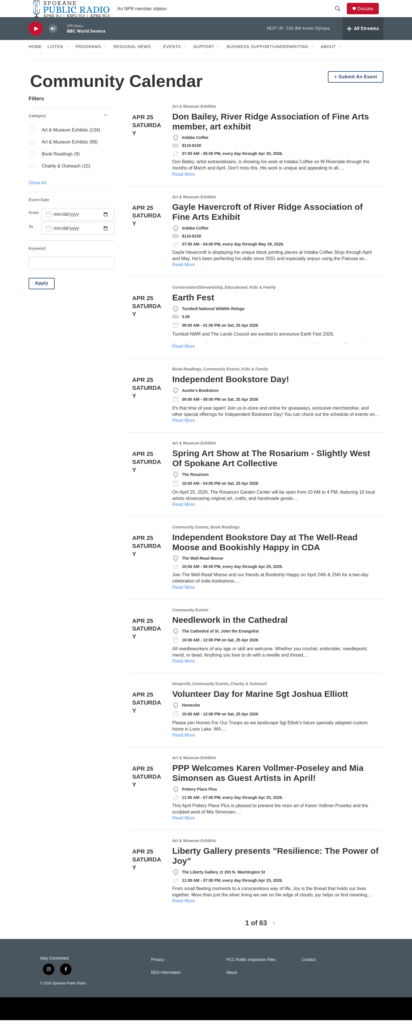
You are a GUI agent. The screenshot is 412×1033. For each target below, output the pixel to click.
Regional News (132, 59)
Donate (369, 15)
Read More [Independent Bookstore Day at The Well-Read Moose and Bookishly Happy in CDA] (183, 600)
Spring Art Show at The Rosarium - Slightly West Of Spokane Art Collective (271, 471)
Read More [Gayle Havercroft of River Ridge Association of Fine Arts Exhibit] (183, 277)
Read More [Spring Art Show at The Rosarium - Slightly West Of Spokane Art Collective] (183, 517)
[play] (35, 41)
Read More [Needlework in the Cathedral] (183, 673)
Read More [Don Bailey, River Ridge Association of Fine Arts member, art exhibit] (183, 187)
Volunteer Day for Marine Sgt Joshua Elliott (260, 706)
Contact (309, 972)
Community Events (221, 382)
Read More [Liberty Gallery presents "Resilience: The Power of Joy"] (183, 913)
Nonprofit (181, 697)
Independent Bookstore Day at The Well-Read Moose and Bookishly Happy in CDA (265, 555)
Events (172, 59)
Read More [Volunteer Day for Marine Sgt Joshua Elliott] (183, 747)
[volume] (53, 41)
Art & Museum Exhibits (194, 119)
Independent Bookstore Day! (230, 392)
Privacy (157, 972)
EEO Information (166, 985)
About (328, 59)
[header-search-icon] (340, 15)
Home (35, 59)
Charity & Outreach (249, 697)
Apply (41, 296)
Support (203, 59)
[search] (71, 276)
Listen (55, 59)
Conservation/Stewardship (197, 300)
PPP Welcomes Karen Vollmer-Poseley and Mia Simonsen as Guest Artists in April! (268, 785)
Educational (236, 300)
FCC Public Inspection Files (251, 972)
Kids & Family (262, 300)
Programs (88, 59)
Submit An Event (357, 89)
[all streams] (362, 41)
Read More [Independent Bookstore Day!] (183, 433)
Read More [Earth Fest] (183, 359)
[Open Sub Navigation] (67, 59)
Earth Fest (193, 310)
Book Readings (186, 382)
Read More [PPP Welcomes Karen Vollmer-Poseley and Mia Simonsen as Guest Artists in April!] (183, 830)
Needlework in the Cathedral (230, 632)
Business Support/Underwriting (267, 59)
